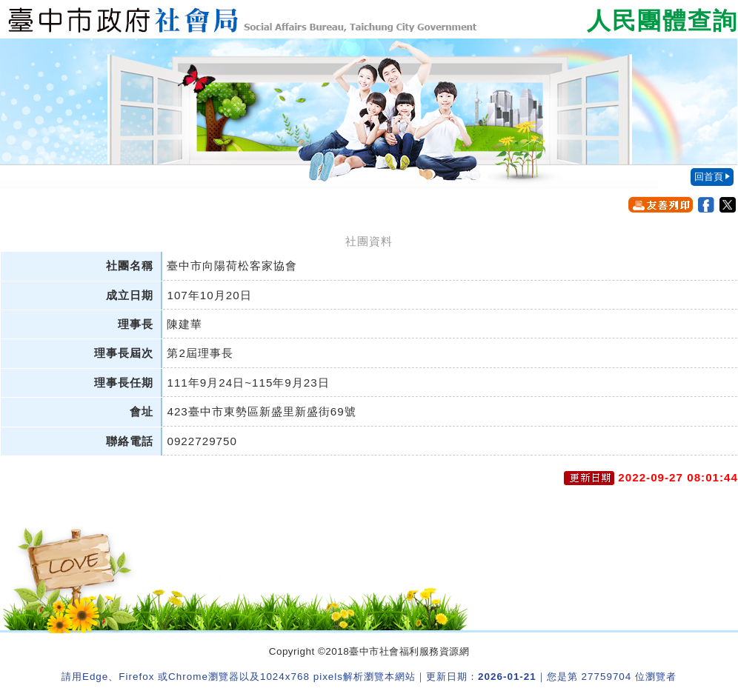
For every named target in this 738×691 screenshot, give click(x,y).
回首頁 (708, 176)
